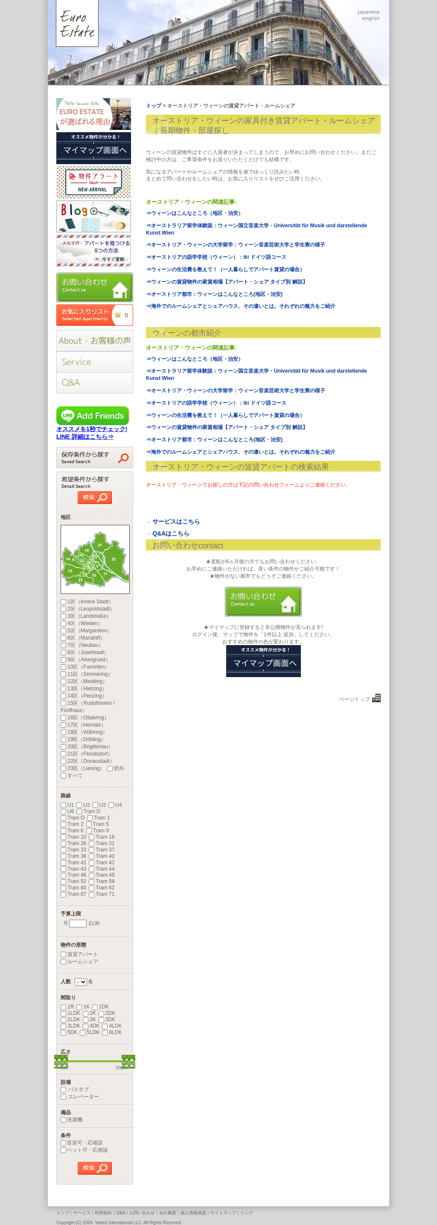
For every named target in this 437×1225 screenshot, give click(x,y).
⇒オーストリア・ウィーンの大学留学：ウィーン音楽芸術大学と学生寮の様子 (235, 245)
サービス (81, 1213)
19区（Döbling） (83, 739)
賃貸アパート (79, 954)
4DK (91, 1026)
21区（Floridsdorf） (87, 754)
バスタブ (75, 1089)
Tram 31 (101, 843)
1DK (100, 1007)
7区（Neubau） (82, 645)
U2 (83, 805)
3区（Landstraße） (86, 616)
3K (89, 1019)
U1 (67, 805)
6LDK (112, 1032)
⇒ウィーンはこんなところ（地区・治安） (194, 213)
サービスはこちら (176, 521)
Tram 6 (72, 831)
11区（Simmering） (87, 674)
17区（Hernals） (83, 725)
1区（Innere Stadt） (87, 602)
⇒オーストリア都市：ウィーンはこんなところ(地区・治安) (214, 294)
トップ (62, 1213)
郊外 (115, 768)
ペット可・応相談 (84, 1150)
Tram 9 (97, 831)
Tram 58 (101, 881)
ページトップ (354, 699)
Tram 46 (73, 875)
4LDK (112, 1026)
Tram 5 (97, 824)
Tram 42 (101, 863)
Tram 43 (73, 869)
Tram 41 (73, 863)
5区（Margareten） (86, 631)
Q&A (120, 1213)
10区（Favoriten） (85, 667)
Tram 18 (101, 837)
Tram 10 (73, 837)
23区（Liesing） (83, 768)
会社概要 (167, 1213)
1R (67, 1007)
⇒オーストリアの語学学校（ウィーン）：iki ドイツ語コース (216, 257)
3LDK (70, 1026)
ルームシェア (79, 961)
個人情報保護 (193, 1213)
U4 (115, 805)
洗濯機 (71, 1120)
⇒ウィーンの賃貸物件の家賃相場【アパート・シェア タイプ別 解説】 (227, 282)
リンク (246, 1213)
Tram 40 (101, 856)
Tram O (72, 818)
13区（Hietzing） (84, 689)
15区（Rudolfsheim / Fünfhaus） (88, 706)
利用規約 (103, 1213)
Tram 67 (73, 894)
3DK (107, 1019)
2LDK (70, 1019)
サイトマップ (223, 1213)
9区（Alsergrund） (86, 660)
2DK (107, 1013)
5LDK (89, 1032)
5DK (69, 1032)
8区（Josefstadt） (85, 652)
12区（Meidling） (84, 681)
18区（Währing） (84, 732)
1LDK (70, 1013)
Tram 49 (101, 875)
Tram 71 (101, 894)
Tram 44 (101, 869)
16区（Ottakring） (85, 718)
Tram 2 (72, 824)
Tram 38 (73, 856)
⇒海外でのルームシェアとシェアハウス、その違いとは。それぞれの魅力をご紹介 (240, 306)
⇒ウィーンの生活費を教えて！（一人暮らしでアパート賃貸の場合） (225, 269)
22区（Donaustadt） (88, 761)
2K (89, 1013)
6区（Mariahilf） (83, 638)
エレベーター (80, 1097)
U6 (67, 811)
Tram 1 (98, 818)
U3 (99, 805)
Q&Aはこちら (170, 533)
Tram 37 (101, 850)
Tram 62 (101, 888)
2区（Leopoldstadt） (88, 609)
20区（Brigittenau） (87, 747)
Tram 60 (73, 888)
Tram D (88, 811)
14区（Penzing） (84, 696)
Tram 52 (73, 881)
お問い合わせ (142, 1213)
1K (83, 1007)
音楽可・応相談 (82, 1143)
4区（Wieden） (82, 623)
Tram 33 (73, 850)
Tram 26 (73, 843)
